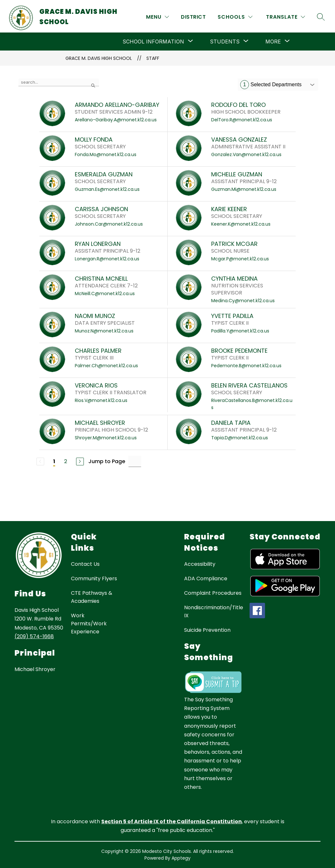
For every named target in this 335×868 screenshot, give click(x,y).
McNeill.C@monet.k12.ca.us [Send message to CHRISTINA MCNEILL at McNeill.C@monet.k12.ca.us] (105, 293)
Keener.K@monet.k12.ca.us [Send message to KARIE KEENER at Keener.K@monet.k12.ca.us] (241, 224)
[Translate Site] (285, 17)
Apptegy (181, 858)
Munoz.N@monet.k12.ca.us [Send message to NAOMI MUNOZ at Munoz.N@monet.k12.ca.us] (104, 331)
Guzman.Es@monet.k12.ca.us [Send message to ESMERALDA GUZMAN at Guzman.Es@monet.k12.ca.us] (107, 189)
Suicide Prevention (207, 630)
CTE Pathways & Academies (91, 597)
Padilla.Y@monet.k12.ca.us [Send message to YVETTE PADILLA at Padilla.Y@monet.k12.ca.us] (240, 331)
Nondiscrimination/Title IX (213, 611)
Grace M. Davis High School (98, 58)
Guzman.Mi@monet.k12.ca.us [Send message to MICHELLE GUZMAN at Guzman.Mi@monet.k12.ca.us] (243, 189)
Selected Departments (270, 84)
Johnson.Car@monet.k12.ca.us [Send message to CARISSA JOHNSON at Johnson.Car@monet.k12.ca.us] (109, 224)
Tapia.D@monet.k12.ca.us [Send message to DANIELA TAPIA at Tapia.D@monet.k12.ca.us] (239, 437)
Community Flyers (94, 578)
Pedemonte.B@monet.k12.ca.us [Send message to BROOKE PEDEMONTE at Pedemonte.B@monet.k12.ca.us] (246, 365)
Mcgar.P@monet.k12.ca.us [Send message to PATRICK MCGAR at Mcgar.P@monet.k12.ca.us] (240, 259)
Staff (152, 58)
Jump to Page (106, 461)
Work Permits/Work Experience (89, 623)
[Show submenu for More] (273, 41)
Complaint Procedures (212, 593)
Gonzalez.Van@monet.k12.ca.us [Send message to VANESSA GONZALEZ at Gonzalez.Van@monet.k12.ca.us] (246, 154)
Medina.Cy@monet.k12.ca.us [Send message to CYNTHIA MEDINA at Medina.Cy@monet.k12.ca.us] (243, 300)
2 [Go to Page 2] (65, 461)
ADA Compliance (205, 578)
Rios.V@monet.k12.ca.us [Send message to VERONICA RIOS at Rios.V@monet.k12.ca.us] (101, 400)
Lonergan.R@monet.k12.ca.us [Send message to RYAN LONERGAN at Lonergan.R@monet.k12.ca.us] (107, 259)
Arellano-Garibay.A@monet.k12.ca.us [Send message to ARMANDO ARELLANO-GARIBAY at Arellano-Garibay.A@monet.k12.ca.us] (116, 120)
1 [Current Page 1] (54, 461)
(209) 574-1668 (34, 636)
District (193, 17)
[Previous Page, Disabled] (40, 461)
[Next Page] (80, 461)
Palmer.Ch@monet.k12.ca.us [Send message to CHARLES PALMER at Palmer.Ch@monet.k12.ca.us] (106, 365)
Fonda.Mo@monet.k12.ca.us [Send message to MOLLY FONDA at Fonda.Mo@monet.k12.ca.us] (105, 154)
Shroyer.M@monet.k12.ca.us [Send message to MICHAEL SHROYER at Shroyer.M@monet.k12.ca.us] (106, 437)
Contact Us (85, 564)
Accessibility (199, 564)
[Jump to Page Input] (134, 461)
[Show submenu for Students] (225, 41)
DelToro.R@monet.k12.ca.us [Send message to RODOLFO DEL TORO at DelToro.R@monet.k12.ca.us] (241, 120)
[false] (58, 82)
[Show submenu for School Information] (153, 41)
